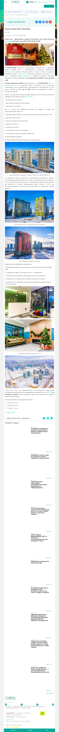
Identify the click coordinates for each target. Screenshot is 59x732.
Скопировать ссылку (11, 35)
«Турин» (43, 85)
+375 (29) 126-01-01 (16, 716)
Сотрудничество (18, 706)
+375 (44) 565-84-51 (18, 713)
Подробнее (49, 451)
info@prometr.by (9, 719)
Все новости (50, 693)
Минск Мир (8, 41)
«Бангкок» (16, 85)
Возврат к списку (11, 412)
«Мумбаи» (8, 85)
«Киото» (51, 83)
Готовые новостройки (33, 11)
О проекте (9, 706)
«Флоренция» (9, 72)
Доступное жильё (48, 11)
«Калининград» (22, 74)
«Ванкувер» (26, 76)
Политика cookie (26, 708)
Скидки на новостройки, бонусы (14, 11)
